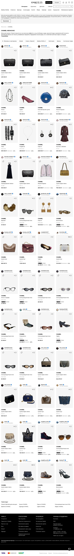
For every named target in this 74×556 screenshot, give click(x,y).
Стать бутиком (39, 529)
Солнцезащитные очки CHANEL (63, 504)
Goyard (32, 540)
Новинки (13, 10)
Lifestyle (50, 6)
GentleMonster (8, 270)
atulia (24, 309)
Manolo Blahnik (55, 540)
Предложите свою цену (24, 529)
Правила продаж (43, 553)
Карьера (3, 531)
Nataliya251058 (63, 309)
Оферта (50, 553)
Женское (3, 26)
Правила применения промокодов (24, 534)
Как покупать (21, 518)
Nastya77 (61, 460)
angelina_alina (45, 421)
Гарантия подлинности (24, 521)
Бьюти (33, 10)
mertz (24, 384)
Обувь (38, 10)
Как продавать (39, 518)
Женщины (24, 6)
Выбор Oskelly (5, 10)
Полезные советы (23, 531)
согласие (6, 18)
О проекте (4, 518)
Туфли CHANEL (41, 506)
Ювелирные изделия (67, 10)
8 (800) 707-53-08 (58, 525)
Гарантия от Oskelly (6, 521)
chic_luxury (44, 347)
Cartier (43, 540)
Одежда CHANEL (23, 506)
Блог (2, 526)
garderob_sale (45, 193)
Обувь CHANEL (59, 506)
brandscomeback (64, 119)
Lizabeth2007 (44, 232)
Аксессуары (26, 10)
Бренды (19, 10)
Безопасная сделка (23, 524)
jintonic (6, 45)
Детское (42, 6)
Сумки (49, 10)
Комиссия (38, 526)
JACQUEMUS (38, 540)
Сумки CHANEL (23, 504)
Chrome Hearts (18, 540)
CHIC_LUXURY (8, 82)
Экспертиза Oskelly (41, 521)
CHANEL (3, 70)
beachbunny (62, 156)
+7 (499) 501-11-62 (57, 529)
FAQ (54, 521)
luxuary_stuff (7, 232)
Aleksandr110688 (27, 82)
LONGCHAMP (48, 540)
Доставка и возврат (23, 526)
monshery (62, 232)
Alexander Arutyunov (64, 540)
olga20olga (62, 193)
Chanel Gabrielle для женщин (9, 504)
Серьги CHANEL (41, 504)
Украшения (56, 10)
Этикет (3, 529)
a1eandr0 (25, 193)
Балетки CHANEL (5, 506)
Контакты (55, 518)
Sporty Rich (3, 541)
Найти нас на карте (58, 535)
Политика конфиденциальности (60, 553)
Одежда (44, 10)
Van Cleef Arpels (26, 540)
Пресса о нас (4, 524)
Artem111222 (62, 45)
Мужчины (33, 6)
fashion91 (43, 82)
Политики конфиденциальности (41, 16)
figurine (43, 384)
